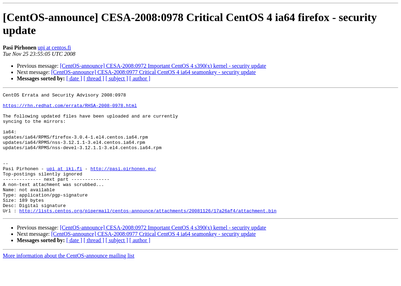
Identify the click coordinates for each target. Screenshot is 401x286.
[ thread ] (93, 78)
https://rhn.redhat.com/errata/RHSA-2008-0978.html (70, 108)
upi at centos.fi (54, 48)
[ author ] (140, 78)
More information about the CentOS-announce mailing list (68, 280)
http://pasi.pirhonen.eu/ (123, 184)
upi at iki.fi (64, 184)
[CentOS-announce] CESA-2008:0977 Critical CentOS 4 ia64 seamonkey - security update (153, 72)
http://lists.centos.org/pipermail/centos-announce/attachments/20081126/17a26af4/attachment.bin (147, 235)
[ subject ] (117, 78)
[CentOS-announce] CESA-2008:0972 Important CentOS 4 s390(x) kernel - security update (163, 66)
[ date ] (74, 78)
